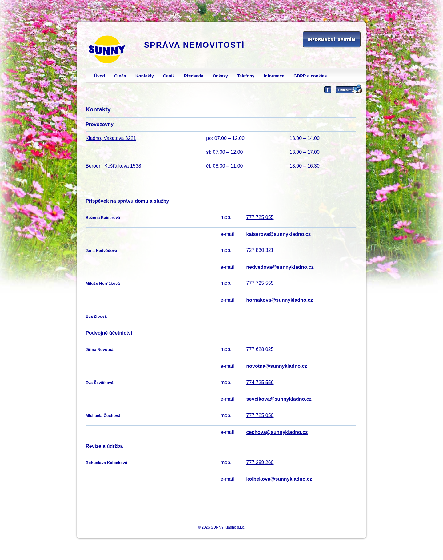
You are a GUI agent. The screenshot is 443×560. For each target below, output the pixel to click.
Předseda (193, 75)
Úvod (99, 75)
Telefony (246, 75)
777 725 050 (260, 415)
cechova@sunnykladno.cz (277, 432)
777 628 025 (260, 349)
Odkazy (220, 75)
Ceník (169, 75)
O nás (120, 75)
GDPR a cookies (310, 75)
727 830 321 (260, 250)
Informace (274, 75)
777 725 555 (260, 283)
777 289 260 (260, 462)
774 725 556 (260, 382)
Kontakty (144, 75)
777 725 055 (260, 217)
